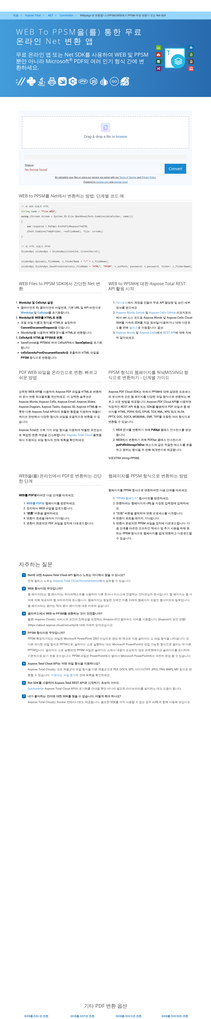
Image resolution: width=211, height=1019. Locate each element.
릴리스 (133, 327)
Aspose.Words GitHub (130, 312)
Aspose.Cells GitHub (162, 312)
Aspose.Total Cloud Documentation (76, 581)
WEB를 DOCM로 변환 (175, 1016)
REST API (169, 332)
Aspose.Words (125, 332)
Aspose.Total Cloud (79, 435)
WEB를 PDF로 (35, 503)
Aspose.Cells (148, 332)
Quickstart (34, 688)
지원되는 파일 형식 (63, 675)
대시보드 (122, 302)
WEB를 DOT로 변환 (82, 1016)
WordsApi (27, 312)
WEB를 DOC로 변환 (36, 1016)
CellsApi (43, 312)
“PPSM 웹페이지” (127, 498)
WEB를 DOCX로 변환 (129, 1016)
